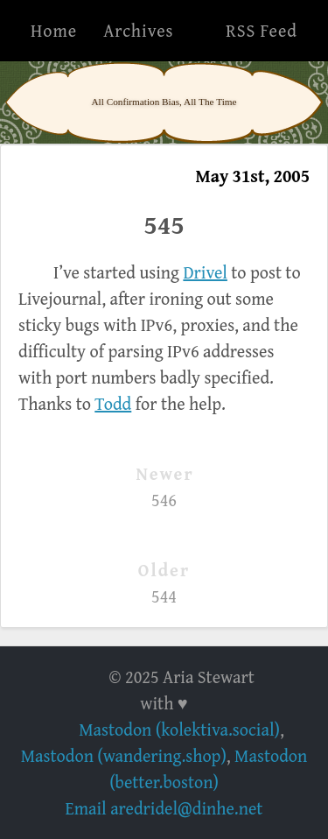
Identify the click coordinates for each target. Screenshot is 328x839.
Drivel (205, 272)
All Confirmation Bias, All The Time (163, 101)
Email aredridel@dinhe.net (164, 808)
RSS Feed (261, 30)
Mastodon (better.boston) (208, 768)
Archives (138, 30)
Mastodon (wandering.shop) (124, 755)
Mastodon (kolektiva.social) (179, 729)
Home (54, 30)
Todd (112, 403)
